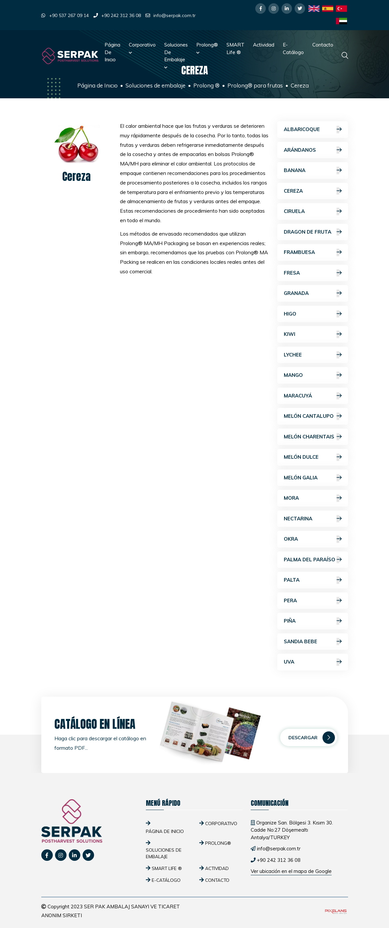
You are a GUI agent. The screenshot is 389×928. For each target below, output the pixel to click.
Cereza (312, 191)
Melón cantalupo (312, 416)
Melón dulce (312, 457)
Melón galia (312, 478)
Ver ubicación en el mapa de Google (291, 871)
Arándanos (312, 150)
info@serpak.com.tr (174, 15)
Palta (312, 580)
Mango (312, 375)
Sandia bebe (312, 642)
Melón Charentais (312, 437)
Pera (312, 601)
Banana (312, 170)
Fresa (312, 273)
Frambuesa (312, 252)
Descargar (311, 737)
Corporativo (142, 48)
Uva (312, 662)
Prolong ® (206, 85)
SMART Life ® (235, 48)
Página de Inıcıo (112, 52)
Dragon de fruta (312, 232)
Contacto (322, 45)
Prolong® (207, 48)
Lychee (312, 355)
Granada (312, 293)
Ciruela (312, 211)
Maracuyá (312, 396)
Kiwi (312, 334)
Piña (312, 621)
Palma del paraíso (312, 560)
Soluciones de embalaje (176, 55)
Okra (312, 539)
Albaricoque (312, 129)
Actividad (263, 45)
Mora (312, 498)
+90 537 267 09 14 (69, 15)
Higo (312, 314)
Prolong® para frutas (255, 85)
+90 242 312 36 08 (121, 15)
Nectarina (312, 519)
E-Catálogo (293, 48)
